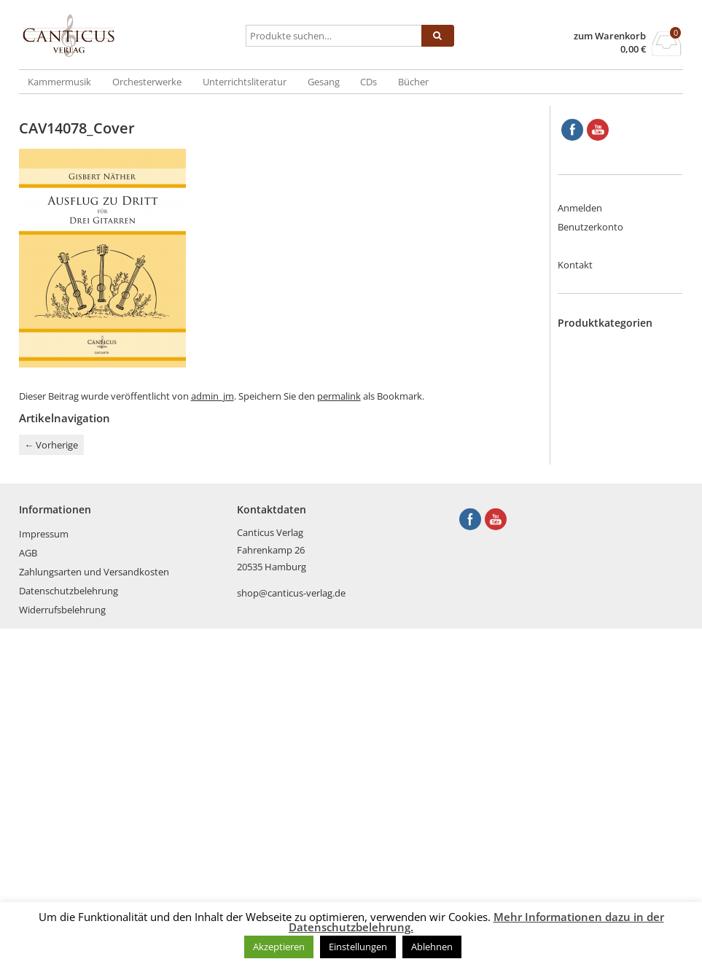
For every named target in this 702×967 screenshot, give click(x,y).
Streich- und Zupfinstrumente (624, 650)
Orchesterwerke (147, 81)
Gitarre (602, 458)
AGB (28, 891)
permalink (339, 396)
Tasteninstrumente (628, 671)
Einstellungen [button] (358, 946)
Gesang (324, 81)
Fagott (601, 429)
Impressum (44, 872)
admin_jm (212, 396)
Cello (597, 401)
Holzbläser (610, 486)
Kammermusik (59, 81)
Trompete (608, 700)
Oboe (599, 571)
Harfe (599, 472)
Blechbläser (611, 344)
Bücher (413, 81)
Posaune (606, 600)
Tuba (598, 714)
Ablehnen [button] (432, 946)
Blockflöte (609, 358)
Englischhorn (615, 415)
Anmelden (580, 207)
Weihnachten (615, 785)
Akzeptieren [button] (279, 946)
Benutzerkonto (590, 226)
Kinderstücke (615, 529)
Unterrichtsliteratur (244, 81)
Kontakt (575, 264)
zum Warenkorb (610, 36)
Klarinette (608, 543)
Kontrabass (611, 557)
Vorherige (51, 444)
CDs (368, 81)
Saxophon (609, 628)
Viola (597, 757)
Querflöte (608, 614)
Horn (598, 501)
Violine (601, 770)
